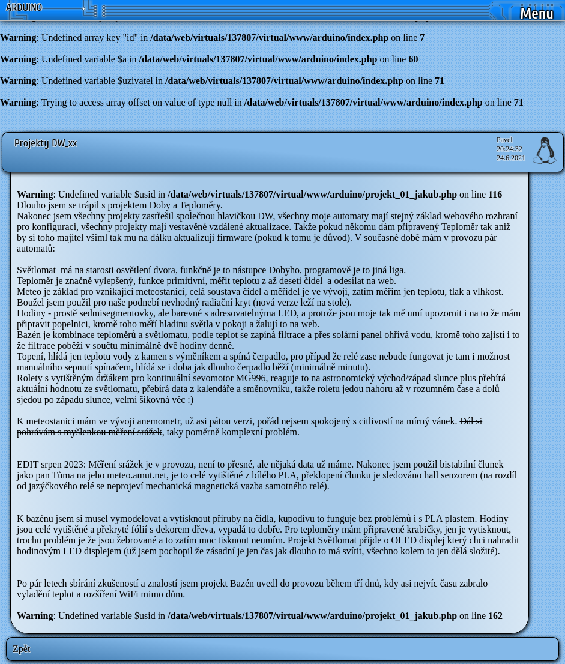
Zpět (21, 649)
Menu (537, 14)
